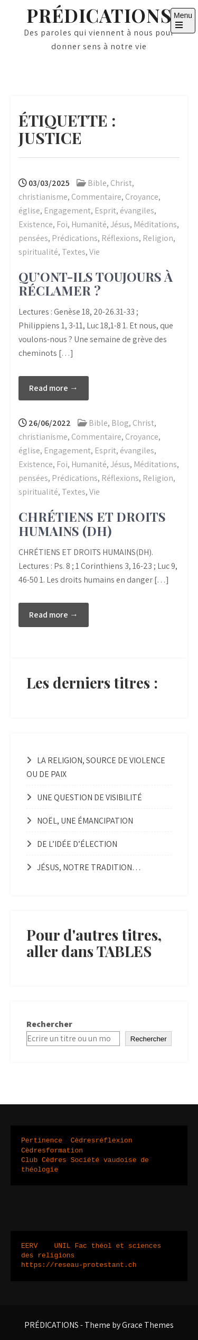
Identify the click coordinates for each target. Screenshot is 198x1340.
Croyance (141, 196)
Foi (62, 224)
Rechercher (49, 1024)
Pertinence (41, 1141)
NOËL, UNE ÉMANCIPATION (85, 820)
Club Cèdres (44, 1160)
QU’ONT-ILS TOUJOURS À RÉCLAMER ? (95, 283)
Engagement (67, 210)
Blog (120, 422)
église (29, 210)
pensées (33, 238)
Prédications (75, 238)
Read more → (53, 388)
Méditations (155, 224)
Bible (97, 183)
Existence (35, 224)
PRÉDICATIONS (99, 15)
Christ (121, 183)
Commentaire (96, 196)
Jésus (120, 224)
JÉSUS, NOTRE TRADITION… (89, 867)
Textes (74, 251)
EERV (29, 1246)
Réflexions (120, 238)
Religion (158, 238)
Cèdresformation (52, 1151)
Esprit (105, 210)
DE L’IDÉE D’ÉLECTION (77, 844)
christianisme (43, 196)
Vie (94, 251)
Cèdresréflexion (102, 1141)
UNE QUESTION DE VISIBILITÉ (89, 797)
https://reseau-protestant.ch (78, 1265)
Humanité (89, 224)
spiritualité (38, 251)
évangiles (137, 210)
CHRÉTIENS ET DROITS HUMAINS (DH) (92, 523)
